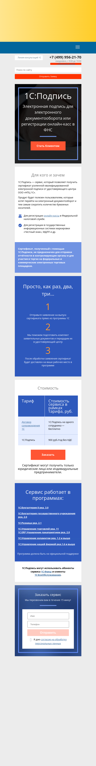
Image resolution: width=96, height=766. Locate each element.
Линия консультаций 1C (29, 57)
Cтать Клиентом (48, 146)
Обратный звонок (65, 63)
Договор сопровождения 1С (31, 425)
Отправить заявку (48, 76)
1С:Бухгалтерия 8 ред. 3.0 (33, 507)
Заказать (48, 455)
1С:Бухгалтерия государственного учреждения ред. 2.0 (46, 515)
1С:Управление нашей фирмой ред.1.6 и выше (46, 544)
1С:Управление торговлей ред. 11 (38, 528)
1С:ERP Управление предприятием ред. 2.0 (44, 532)
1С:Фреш (46, 571)
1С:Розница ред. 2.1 (30, 523)
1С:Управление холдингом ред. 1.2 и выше (44, 538)
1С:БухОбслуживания (48, 575)
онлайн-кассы (52, 215)
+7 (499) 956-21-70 (65, 57)
